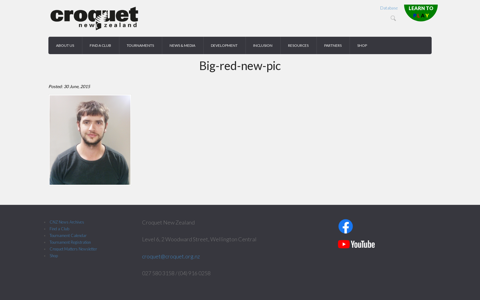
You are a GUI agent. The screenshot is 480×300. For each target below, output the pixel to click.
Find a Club (59, 228)
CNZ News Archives (67, 222)
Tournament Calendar (68, 235)
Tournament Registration (70, 242)
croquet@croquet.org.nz (171, 256)
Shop (54, 255)
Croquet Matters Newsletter (73, 248)
